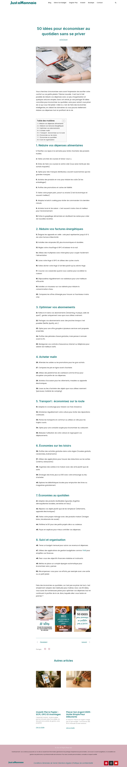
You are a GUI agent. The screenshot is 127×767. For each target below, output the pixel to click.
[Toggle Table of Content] (63, 120)
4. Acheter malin (44, 130)
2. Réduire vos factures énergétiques (51, 126)
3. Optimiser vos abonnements (49, 128)
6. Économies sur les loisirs (47, 135)
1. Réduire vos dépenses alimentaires (50, 123)
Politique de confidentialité (83, 763)
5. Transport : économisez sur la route (51, 133)
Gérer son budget (60, 3)
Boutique (91, 3)
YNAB (84, 550)
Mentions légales (65, 763)
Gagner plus (73, 3)
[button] (115, 3)
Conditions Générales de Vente (45, 763)
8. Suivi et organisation (46, 140)
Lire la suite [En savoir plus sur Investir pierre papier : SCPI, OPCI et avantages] (40, 727)
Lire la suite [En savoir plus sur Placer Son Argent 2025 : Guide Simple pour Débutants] (70, 728)
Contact (100, 3)
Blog (49, 3)
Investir (82, 3)
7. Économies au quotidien (47, 137)
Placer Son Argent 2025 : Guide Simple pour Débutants (78, 714)
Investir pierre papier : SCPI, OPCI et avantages (48, 713)
